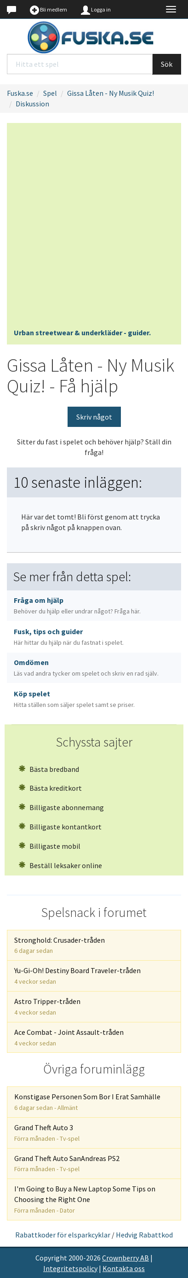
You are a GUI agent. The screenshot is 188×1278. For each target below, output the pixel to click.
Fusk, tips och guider (69, 637)
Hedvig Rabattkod (144, 1234)
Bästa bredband (48, 769)
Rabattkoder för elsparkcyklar (62, 1234)
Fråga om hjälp (77, 605)
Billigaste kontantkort (60, 826)
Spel (50, 93)
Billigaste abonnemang (61, 807)
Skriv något (94, 416)
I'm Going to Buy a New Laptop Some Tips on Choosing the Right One (84, 1199)
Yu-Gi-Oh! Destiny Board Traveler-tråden (77, 976)
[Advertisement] (94, 228)
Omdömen (86, 667)
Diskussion (32, 103)
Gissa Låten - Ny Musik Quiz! (110, 93)
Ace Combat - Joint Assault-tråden (69, 1037)
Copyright (51, 1257)
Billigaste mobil (49, 846)
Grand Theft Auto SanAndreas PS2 (67, 1163)
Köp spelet (74, 699)
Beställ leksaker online (60, 865)
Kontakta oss (124, 1268)
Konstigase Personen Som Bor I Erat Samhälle (87, 1102)
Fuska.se (20, 93)
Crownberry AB (125, 1257)
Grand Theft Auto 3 (47, 1133)
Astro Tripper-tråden (47, 1006)
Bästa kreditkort (50, 788)
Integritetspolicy (70, 1268)
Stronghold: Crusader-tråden (59, 945)
